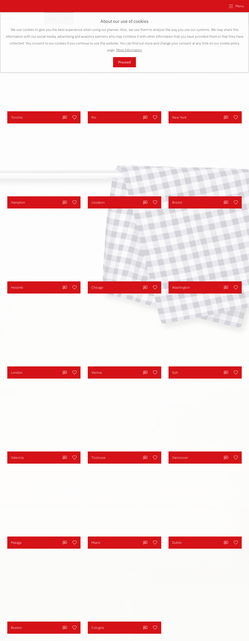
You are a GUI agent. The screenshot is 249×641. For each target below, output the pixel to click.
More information (129, 50)
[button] (236, 6)
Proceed (124, 62)
